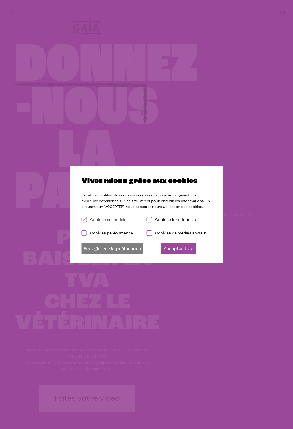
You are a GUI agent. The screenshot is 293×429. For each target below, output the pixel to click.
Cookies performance (111, 232)
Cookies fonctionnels (175, 219)
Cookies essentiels (108, 219)
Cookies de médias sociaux (181, 232)
